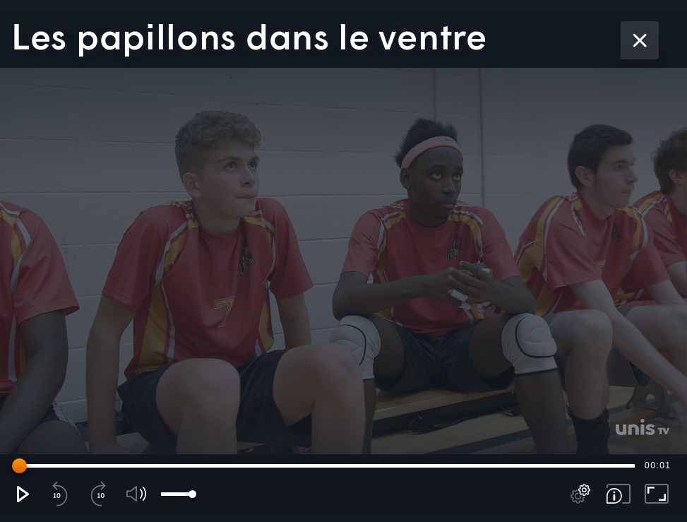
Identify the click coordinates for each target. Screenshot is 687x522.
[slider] (326, 465)
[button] (22, 494)
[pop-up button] (580, 494)
